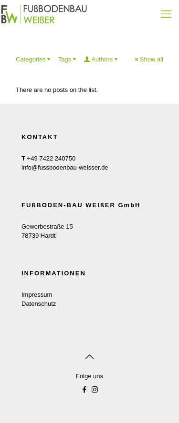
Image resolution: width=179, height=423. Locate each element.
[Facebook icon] (84, 389)
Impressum (36, 294)
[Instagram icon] (94, 389)
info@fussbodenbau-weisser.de (64, 167)
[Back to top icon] (90, 357)
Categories (34, 59)
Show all (148, 59)
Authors (101, 59)
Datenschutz (38, 303)
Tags (67, 59)
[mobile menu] (166, 14)
